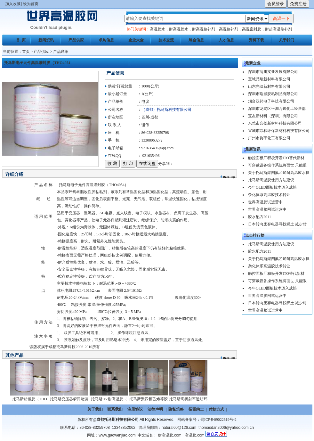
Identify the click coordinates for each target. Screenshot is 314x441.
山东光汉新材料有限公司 (269, 86)
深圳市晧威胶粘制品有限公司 (273, 94)
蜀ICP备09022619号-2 (218, 419)
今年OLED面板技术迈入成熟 (272, 187)
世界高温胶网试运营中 (267, 209)
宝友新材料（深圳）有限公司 (273, 116)
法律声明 (155, 409)
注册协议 (135, 409)
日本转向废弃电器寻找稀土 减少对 (277, 224)
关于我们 (95, 409)
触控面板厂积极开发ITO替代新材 (276, 158)
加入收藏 (12, 4)
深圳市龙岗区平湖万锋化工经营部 (277, 108)
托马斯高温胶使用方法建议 (271, 180)
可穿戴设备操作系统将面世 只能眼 (277, 165)
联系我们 (115, 409)
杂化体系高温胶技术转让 (269, 194)
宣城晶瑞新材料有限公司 (269, 79)
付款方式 (216, 409)
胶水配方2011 (259, 217)
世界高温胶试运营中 (265, 202)
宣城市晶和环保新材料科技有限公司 (279, 130)
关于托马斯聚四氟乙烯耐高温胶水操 (279, 172)
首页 (26, 51)
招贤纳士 (196, 409)
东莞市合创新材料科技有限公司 (275, 123)
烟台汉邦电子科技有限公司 (271, 101)
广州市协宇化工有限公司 (269, 138)
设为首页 (30, 4)
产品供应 (41, 51)
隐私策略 (176, 409)
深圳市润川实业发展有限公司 (273, 71)
